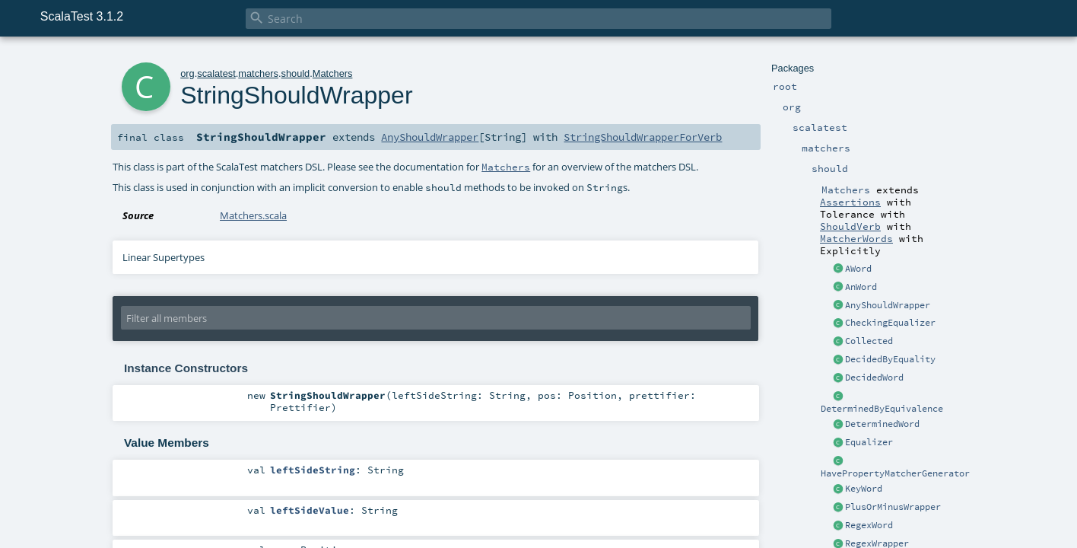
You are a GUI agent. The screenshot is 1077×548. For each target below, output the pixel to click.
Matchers (333, 73)
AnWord (861, 287)
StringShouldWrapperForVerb (643, 137)
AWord (858, 268)
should (295, 73)
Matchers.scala (253, 215)
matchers (258, 73)
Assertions (850, 202)
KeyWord (863, 488)
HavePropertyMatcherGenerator (895, 473)
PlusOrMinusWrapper (893, 507)
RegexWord (869, 525)
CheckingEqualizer (890, 322)
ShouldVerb (850, 226)
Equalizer (869, 442)
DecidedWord (874, 377)
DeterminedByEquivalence (882, 408)
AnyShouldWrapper (887, 305)
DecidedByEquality (890, 359)
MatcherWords (856, 238)
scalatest (216, 73)
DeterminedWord (882, 424)
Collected (869, 341)
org (187, 73)
